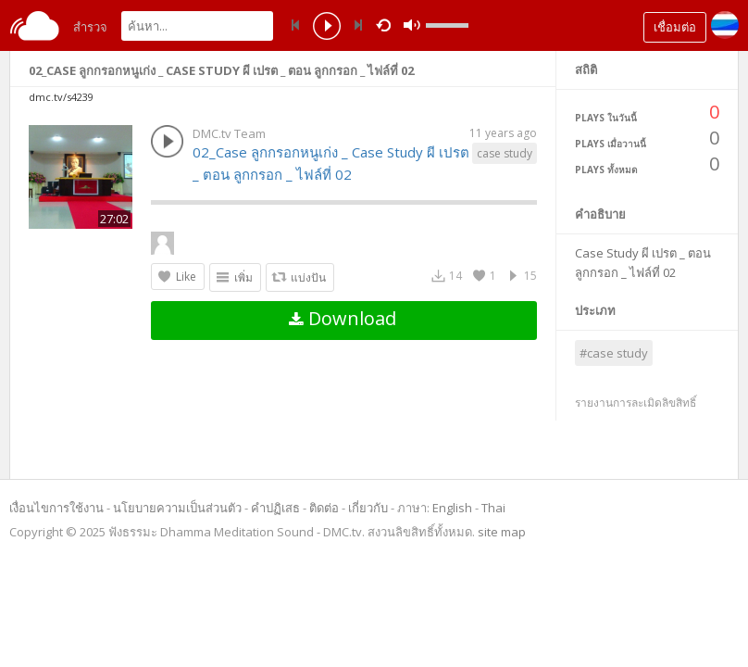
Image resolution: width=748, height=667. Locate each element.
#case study (614, 353)
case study (504, 153)
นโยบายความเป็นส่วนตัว (177, 507)
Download (342, 318)
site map (502, 531)
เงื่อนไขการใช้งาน (56, 507)
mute (412, 25)
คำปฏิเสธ (275, 507)
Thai (493, 507)
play (326, 27)
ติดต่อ (324, 507)
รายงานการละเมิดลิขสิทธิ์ (635, 402)
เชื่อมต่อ (675, 27)
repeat (386, 24)
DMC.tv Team (229, 133)
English (452, 507)
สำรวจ (90, 27)
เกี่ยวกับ (368, 507)
